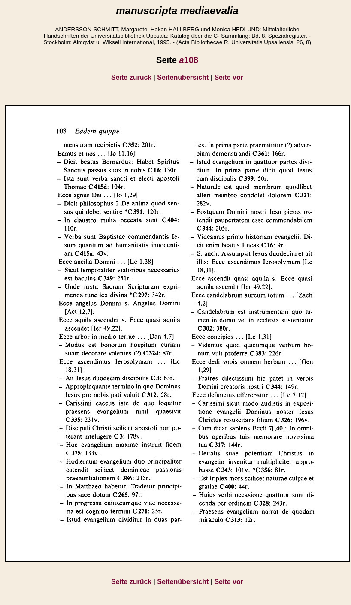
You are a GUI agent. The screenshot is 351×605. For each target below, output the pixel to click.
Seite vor (228, 77)
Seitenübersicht (183, 77)
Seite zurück (131, 77)
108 (188, 60)
